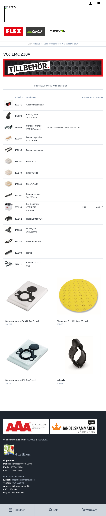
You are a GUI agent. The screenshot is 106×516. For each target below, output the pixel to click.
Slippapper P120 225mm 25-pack (72, 321)
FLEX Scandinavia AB (13, 476)
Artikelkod (19, 97)
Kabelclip (61, 380)
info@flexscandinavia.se (23, 480)
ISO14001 (43, 440)
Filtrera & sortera (53, 86)
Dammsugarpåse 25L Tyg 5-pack (21, 380)
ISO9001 (31, 440)
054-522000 (18, 483)
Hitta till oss (17, 454)
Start (30, 44)
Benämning (31, 97)
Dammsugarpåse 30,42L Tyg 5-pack (22, 321)
